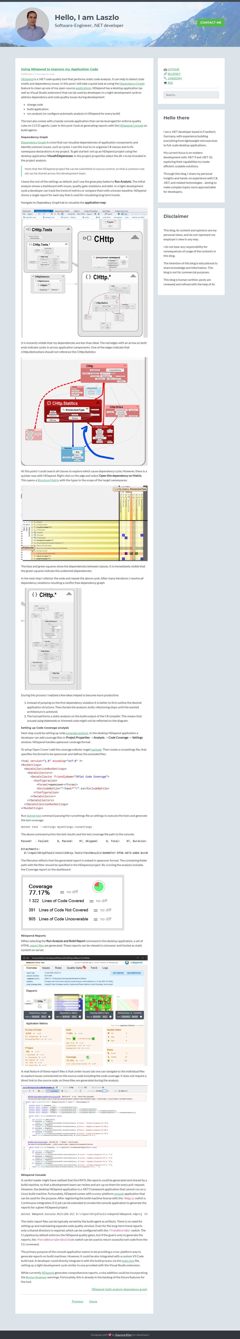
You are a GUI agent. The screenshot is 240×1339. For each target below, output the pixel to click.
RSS (170, 82)
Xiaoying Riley (123, 1334)
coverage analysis (77, 733)
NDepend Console (131, 125)
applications (83, 88)
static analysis (114, 1289)
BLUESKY (174, 73)
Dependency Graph (132, 83)
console (119, 1193)
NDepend (27, 79)
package (96, 749)
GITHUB (173, 69)
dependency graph (135, 1289)
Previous (77, 1301)
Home (93, 1301)
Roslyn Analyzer (36, 1277)
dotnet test (34, 815)
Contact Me (210, 22)
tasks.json (128, 1260)
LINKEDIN (175, 78)
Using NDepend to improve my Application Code (59, 69)
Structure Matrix (48, 480)
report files (37, 945)
